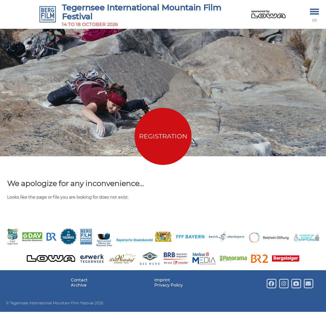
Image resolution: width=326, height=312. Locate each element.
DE (314, 20)
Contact (79, 280)
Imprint (162, 280)
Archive (79, 285)
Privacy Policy (168, 285)
